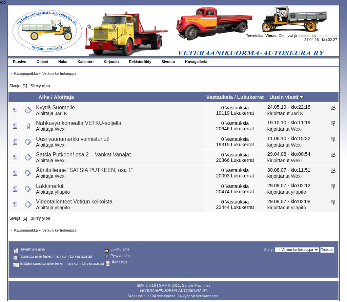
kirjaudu (304, 36)
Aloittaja (64, 97)
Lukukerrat (250, 97)
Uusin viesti (286, 97)
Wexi (60, 129)
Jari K (61, 113)
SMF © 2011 (169, 285)
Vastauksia (219, 97)
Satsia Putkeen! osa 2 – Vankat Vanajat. (84, 154)
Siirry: (269, 249)
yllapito (62, 192)
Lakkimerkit (49, 186)
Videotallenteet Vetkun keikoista (74, 201)
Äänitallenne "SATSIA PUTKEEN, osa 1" (84, 170)
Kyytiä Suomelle (55, 107)
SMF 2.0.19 (146, 285)
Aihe (43, 97)
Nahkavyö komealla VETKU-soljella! (79, 123)
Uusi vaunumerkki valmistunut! (72, 139)
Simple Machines (196, 285)
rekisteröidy (327, 36)
